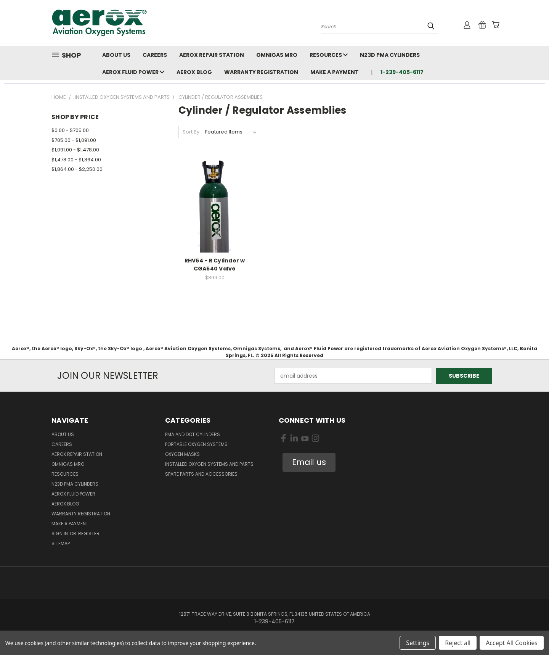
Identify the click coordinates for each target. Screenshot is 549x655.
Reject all (457, 643)
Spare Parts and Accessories (201, 474)
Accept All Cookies (512, 643)
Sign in (60, 533)
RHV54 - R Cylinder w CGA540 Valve (215, 264)
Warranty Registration (261, 72)
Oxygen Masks (182, 454)
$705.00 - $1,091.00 (73, 140)
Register (89, 533)
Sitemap (60, 543)
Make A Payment (334, 72)
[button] (309, 462)
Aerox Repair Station (211, 55)
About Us (116, 55)
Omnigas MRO (276, 55)
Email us (309, 462)
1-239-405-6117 (402, 72)
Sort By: (192, 131)
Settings (417, 643)
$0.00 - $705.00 (70, 130)
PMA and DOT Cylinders (192, 434)
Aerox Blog (194, 72)
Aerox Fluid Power (133, 72)
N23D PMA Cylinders (390, 55)
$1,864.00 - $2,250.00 (77, 169)
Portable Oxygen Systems (196, 444)
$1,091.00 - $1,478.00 (75, 149)
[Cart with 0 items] (495, 25)
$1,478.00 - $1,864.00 (76, 159)
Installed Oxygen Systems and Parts (209, 464)
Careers (155, 55)
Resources (329, 55)
